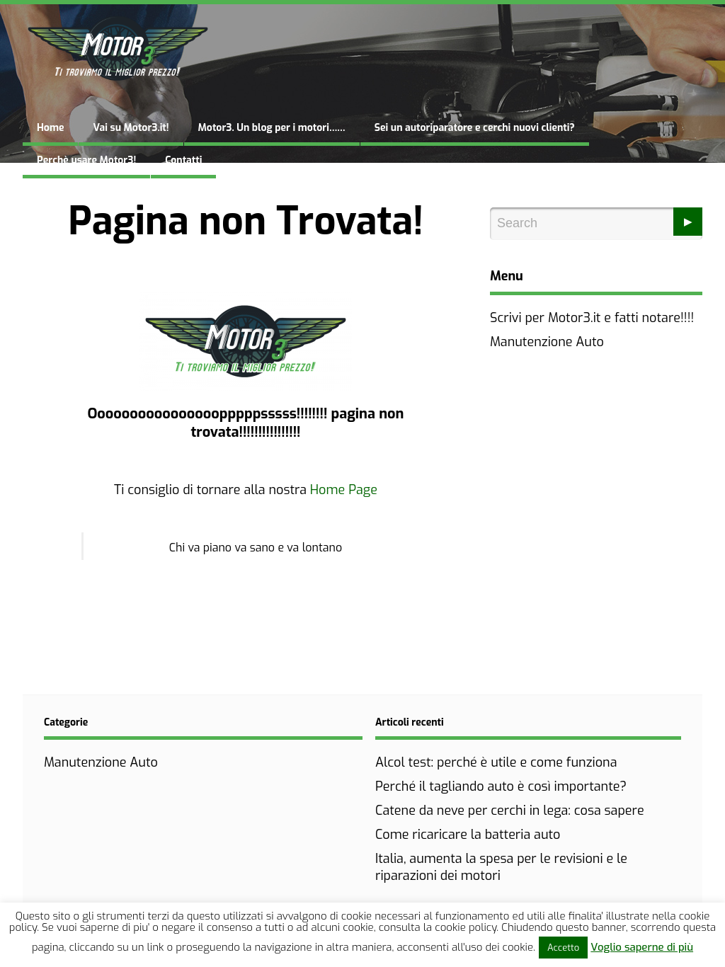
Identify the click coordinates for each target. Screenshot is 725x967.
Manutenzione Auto (547, 341)
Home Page (343, 489)
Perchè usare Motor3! (86, 160)
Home (50, 128)
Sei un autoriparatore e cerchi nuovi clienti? (475, 128)
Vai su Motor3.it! (131, 128)
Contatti (183, 160)
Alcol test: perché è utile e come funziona (496, 762)
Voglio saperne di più (641, 947)
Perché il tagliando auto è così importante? (501, 786)
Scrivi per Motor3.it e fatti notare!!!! (592, 317)
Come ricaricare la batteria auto (468, 834)
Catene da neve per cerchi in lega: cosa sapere (509, 810)
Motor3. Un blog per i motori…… (272, 128)
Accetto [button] (563, 948)
